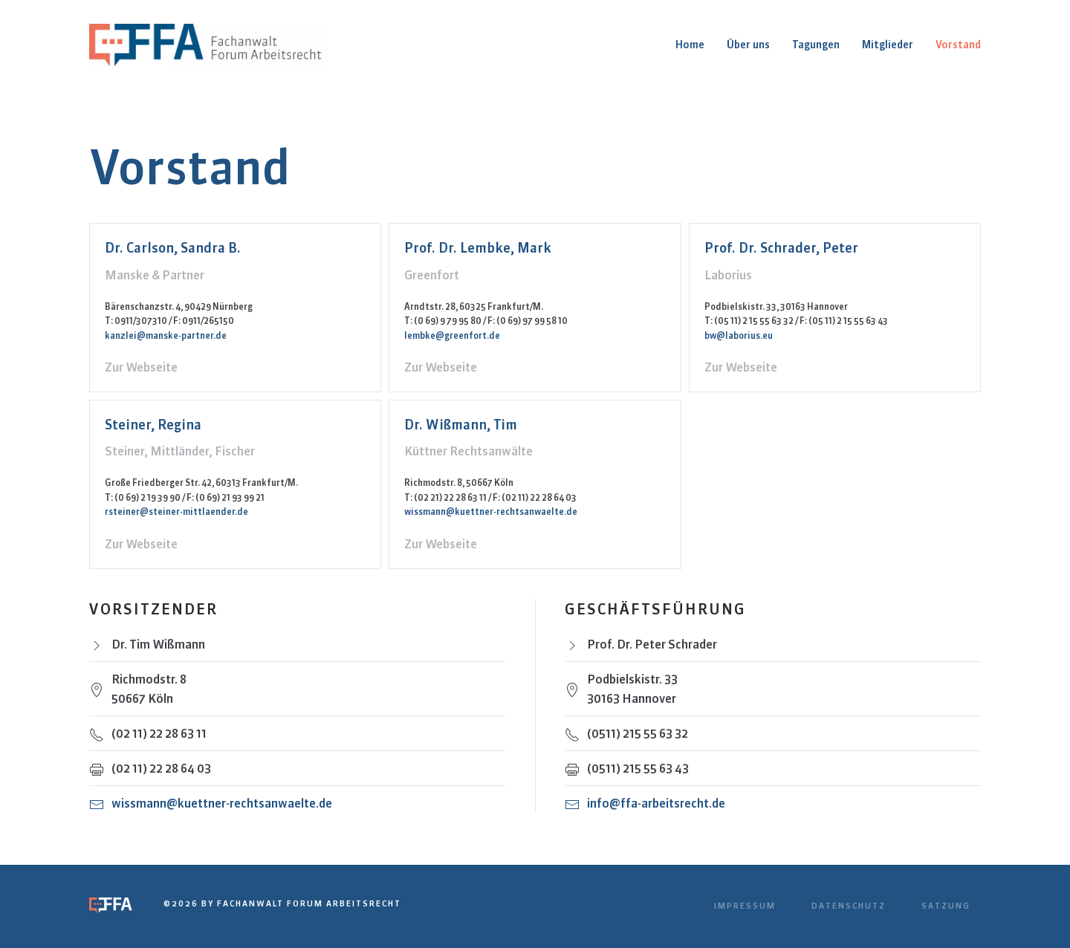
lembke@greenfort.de (452, 335)
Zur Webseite (141, 367)
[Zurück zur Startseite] (210, 44)
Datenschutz (848, 905)
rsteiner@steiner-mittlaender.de (176, 511)
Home (689, 44)
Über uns (748, 44)
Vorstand (958, 44)
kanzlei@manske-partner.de (166, 335)
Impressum (745, 905)
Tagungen (816, 44)
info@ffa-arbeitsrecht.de (656, 803)
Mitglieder (887, 44)
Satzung (945, 905)
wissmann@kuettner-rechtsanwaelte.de (490, 511)
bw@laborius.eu (738, 335)
